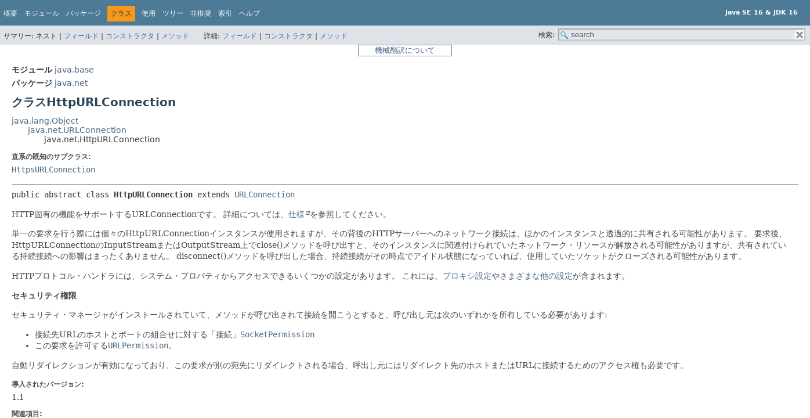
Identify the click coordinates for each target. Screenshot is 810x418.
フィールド (81, 36)
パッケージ (83, 13)
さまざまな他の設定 (536, 275)
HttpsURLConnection (53, 169)
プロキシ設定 (467, 275)
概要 (10, 13)
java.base (74, 69)
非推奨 (200, 13)
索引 (225, 13)
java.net (71, 83)
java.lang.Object (45, 120)
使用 (149, 13)
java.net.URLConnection (77, 130)
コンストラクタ (130, 36)
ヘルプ (249, 13)
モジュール (41, 13)
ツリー (172, 13)
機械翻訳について (405, 50)
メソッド (175, 36)
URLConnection (264, 194)
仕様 (296, 214)
